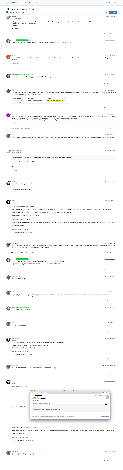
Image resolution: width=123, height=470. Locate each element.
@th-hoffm (32, 40)
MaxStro (14, 150)
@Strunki (32, 74)
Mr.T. (13, 200)
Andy (13, 90)
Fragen (10, 12)
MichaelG (14, 181)
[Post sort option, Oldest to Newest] (106, 12)
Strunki (13, 55)
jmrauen (14, 40)
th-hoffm (14, 16)
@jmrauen (17, 276)
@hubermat (19, 150)
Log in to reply (113, 12)
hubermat (14, 114)
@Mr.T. (17, 243)
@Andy (17, 338)
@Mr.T (13, 245)
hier (65, 116)
